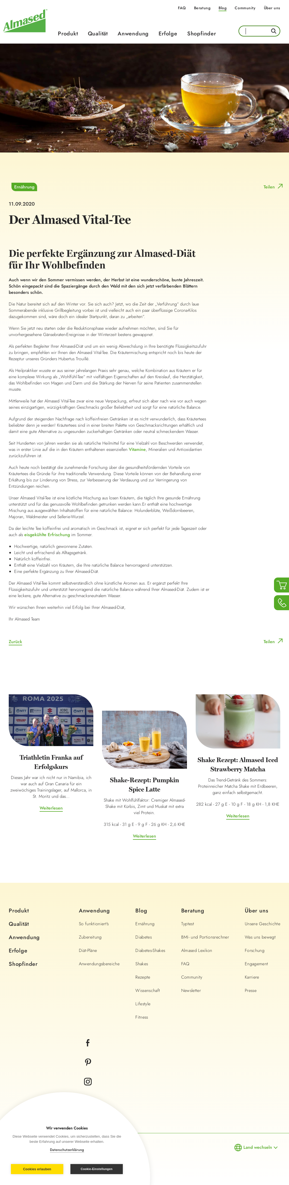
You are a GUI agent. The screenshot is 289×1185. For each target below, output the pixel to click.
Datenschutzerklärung (67, 1149)
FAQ (182, 8)
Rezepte (142, 977)
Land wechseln (257, 1147)
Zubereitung (90, 937)
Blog (223, 8)
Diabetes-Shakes (150, 950)
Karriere (252, 977)
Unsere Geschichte (262, 924)
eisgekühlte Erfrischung (47, 535)
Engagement (256, 964)
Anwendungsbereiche (99, 964)
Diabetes (143, 937)
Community (245, 8)
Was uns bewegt (260, 937)
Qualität (98, 34)
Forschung (254, 950)
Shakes (141, 964)
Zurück (15, 642)
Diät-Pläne (88, 950)
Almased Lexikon (196, 950)
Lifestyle (142, 1004)
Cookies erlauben (37, 1169)
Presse (251, 990)
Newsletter (191, 990)
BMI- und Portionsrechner (205, 937)
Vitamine (137, 449)
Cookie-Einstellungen (96, 1169)
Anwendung (133, 34)
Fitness (141, 1017)
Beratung (202, 8)
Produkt (68, 34)
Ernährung (24, 187)
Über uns (272, 8)
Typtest (187, 924)
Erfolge (168, 34)
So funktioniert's (94, 924)
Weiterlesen (51, 808)
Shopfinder (201, 34)
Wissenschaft (147, 990)
